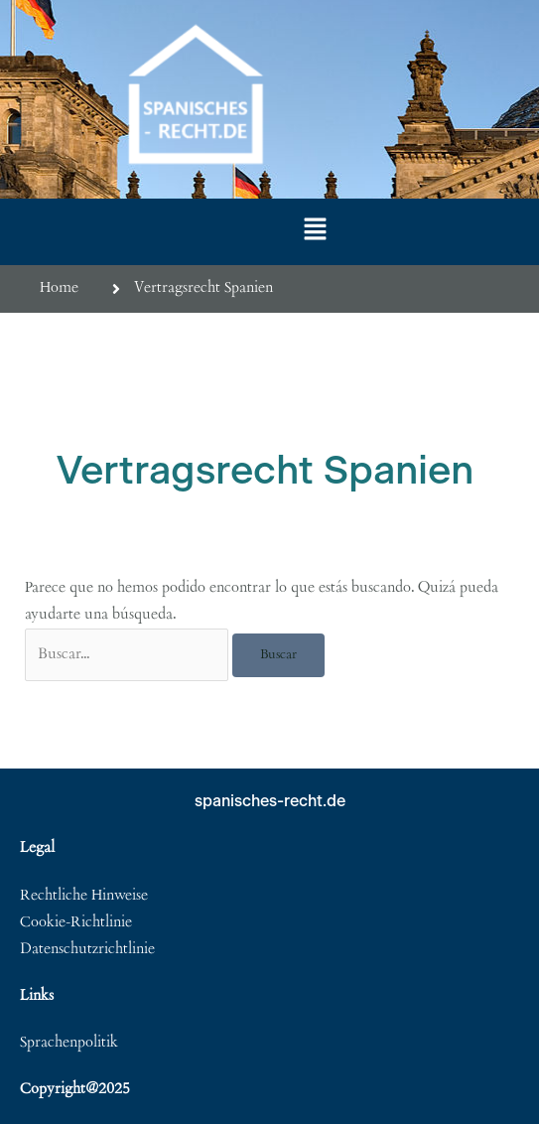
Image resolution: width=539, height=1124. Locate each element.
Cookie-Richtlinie (76, 922)
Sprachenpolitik (69, 1043)
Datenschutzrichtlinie (87, 949)
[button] (316, 232)
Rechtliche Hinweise (84, 896)
